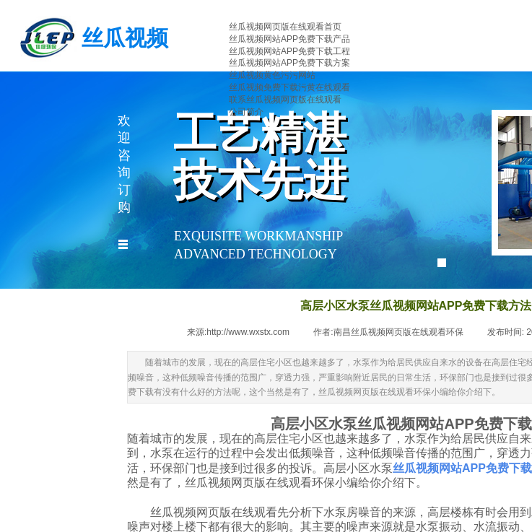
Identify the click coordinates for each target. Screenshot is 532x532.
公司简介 (246, 112)
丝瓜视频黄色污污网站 (272, 75)
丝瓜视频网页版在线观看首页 (285, 27)
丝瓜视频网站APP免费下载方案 (289, 63)
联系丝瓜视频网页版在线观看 (285, 100)
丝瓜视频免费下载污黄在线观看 (289, 87)
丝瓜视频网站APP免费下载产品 (289, 39)
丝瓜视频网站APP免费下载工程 (289, 51)
